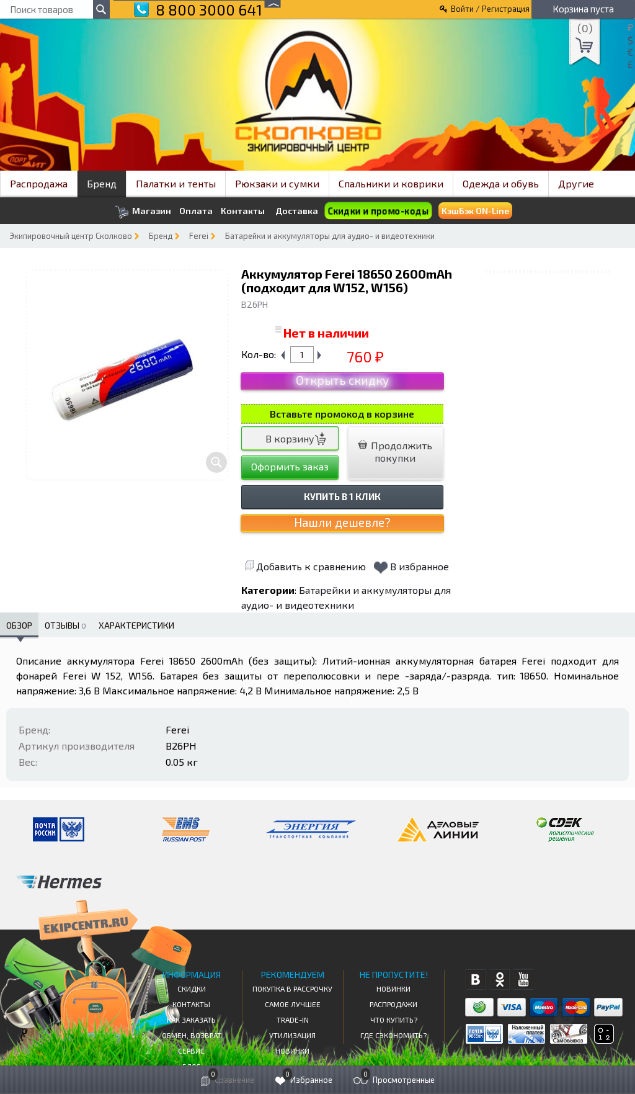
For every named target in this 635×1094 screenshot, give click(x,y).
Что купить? (393, 1019)
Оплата (196, 211)
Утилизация (292, 1035)
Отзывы (65, 625)
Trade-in (293, 1019)
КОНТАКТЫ (191, 1004)
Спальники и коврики (391, 183)
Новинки (292, 1050)
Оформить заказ (290, 466)
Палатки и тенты (176, 183)
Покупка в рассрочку (292, 988)
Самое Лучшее (293, 1004)
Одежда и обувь (501, 183)
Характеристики (136, 625)
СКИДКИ (191, 988)
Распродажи (393, 1004)
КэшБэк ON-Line (475, 210)
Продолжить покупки (395, 451)
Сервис (191, 1050)
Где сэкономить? (393, 1035)
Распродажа (39, 183)
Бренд (102, 183)
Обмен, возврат (191, 1035)
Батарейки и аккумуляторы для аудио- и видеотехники (330, 236)
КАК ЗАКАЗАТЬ (191, 1019)
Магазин (143, 211)
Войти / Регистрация (490, 9)
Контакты (243, 211)
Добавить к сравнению (305, 566)
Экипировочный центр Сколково (70, 236)
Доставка (296, 210)
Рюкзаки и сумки (277, 183)
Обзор (19, 625)
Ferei (198, 236)
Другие (576, 183)
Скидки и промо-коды (378, 211)
